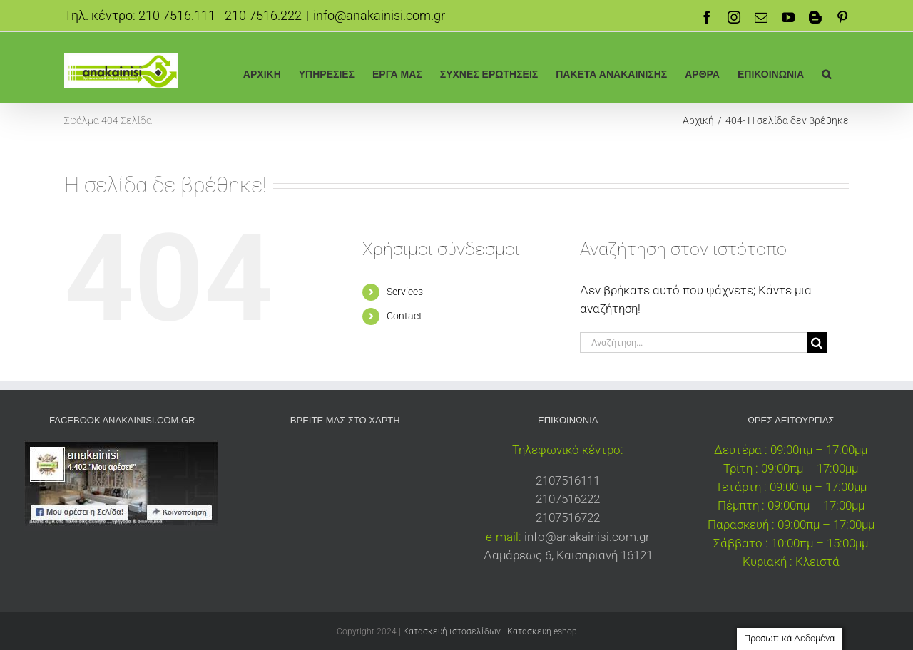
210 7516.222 (263, 15)
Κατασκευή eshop (542, 631)
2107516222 (568, 499)
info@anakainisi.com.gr (379, 15)
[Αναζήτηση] (817, 342)
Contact (404, 315)
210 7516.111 (176, 15)
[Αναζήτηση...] (693, 342)
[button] (826, 73)
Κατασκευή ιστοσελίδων (452, 631)
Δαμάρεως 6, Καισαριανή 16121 (568, 555)
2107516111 (568, 480)
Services (405, 291)
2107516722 (568, 517)
